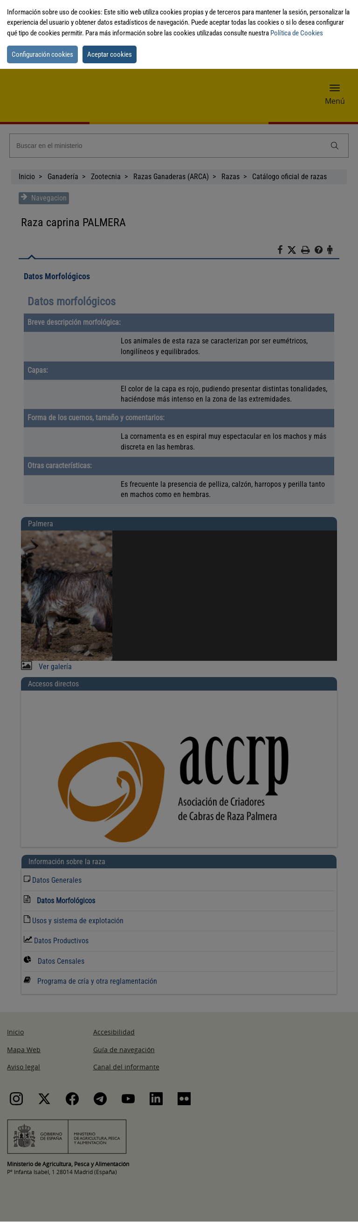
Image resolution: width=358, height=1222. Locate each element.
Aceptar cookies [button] (109, 54)
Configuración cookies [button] (42, 54)
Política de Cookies (296, 33)
